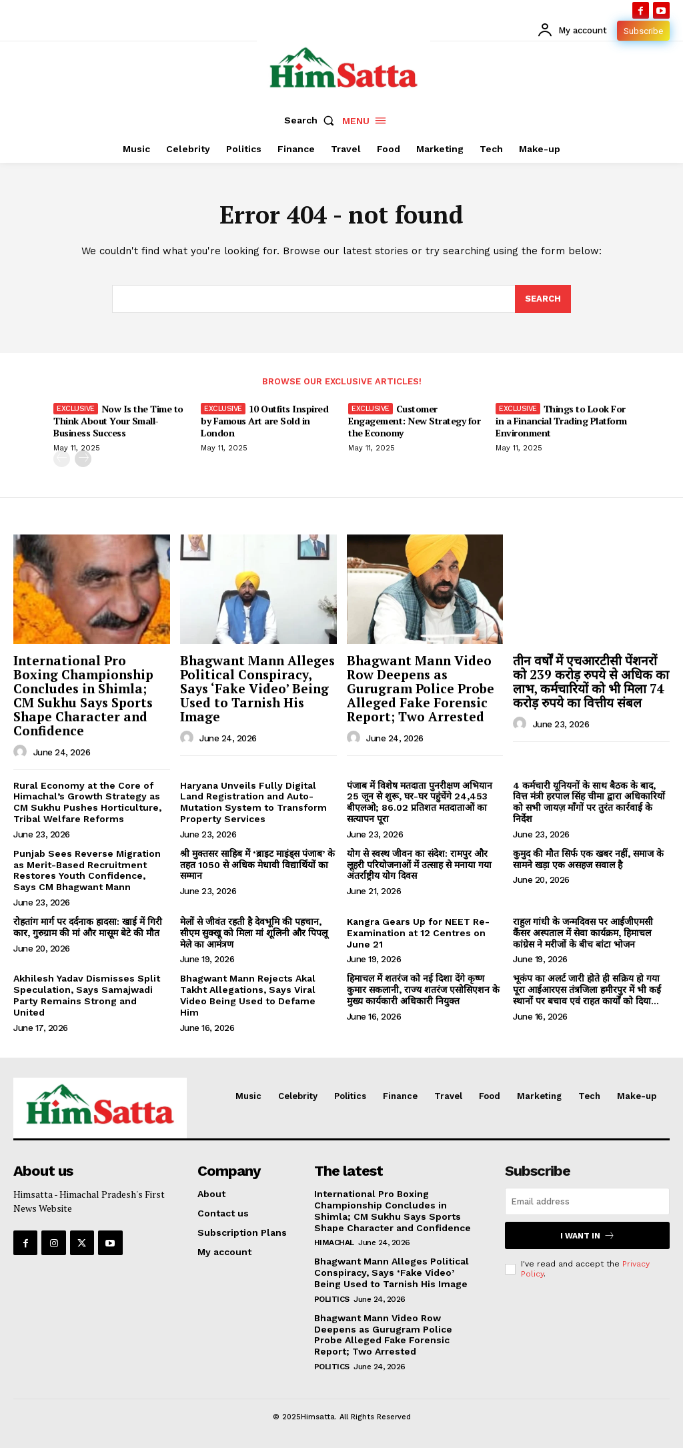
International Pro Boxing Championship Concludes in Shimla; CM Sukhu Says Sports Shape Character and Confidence (83, 695)
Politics (332, 1299)
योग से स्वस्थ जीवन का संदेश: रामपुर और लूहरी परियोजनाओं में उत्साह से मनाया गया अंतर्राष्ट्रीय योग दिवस (419, 864)
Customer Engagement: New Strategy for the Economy (414, 420)
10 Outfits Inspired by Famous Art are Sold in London (264, 420)
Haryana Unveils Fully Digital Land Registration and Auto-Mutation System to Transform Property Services (253, 802)
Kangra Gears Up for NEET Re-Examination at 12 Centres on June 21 (418, 933)
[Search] (543, 299)
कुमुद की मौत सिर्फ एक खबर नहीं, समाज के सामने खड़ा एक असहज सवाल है (588, 859)
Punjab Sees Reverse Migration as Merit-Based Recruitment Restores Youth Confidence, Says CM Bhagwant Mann (87, 870)
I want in (587, 1235)
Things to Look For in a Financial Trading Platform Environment (561, 420)
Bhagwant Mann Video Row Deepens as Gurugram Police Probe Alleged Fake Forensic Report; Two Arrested (420, 688)
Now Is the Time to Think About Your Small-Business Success (118, 420)
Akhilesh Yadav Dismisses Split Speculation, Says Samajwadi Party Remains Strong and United (86, 995)
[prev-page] (61, 459)
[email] (587, 1201)
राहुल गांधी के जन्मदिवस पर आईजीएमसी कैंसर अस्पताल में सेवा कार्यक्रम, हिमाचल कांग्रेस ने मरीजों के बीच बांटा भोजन (583, 933)
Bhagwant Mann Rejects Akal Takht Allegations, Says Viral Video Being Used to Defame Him (247, 995)
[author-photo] (22, 752)
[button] (312, 120)
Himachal (334, 1242)
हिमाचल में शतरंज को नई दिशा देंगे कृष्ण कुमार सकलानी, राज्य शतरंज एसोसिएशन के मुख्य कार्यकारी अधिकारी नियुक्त (423, 989)
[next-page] (83, 459)
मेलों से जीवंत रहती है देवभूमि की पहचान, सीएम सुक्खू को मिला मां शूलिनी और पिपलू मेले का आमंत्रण (253, 933)
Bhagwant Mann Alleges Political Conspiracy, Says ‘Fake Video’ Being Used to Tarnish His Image (257, 688)
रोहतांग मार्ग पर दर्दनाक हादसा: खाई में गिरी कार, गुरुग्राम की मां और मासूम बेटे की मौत (87, 927)
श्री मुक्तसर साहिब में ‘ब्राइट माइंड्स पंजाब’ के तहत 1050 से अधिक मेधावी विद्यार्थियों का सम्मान (257, 864)
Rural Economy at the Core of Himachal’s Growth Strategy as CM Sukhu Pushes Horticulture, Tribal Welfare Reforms (87, 802)
